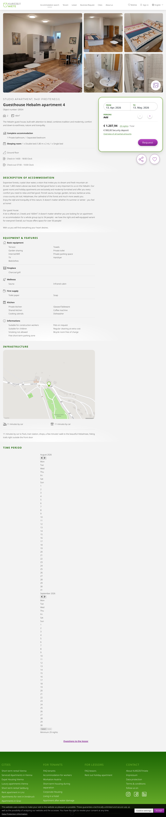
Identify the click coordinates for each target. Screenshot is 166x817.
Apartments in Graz (11, 800)
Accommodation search (49, 5)
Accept (159, 811)
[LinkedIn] (144, 794)
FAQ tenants (49, 770)
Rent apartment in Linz (13, 792)
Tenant (65, 5)
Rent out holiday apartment (98, 775)
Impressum (131, 775)
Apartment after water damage (58, 800)
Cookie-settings (143, 811)
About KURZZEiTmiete (137, 770)
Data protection (134, 779)
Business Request (87, 5)
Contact (132, 764)
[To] (144, 107)
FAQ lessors (90, 770)
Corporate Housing (52, 791)
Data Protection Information (14, 814)
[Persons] (145, 116)
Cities (100, 5)
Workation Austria (52, 779)
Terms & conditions (135, 783)
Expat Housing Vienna (13, 779)
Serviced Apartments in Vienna (17, 775)
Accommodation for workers (57, 775)
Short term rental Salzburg (15, 787)
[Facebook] (136, 794)
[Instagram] (128, 794)
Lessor (74, 5)
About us (109, 5)
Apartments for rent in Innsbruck (18, 796)
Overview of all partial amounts (117, 134)
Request (147, 142)
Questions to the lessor (75, 741)
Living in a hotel (51, 796)
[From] (117, 107)
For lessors (94, 764)
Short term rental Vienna (14, 770)
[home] (12, 5)
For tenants (53, 764)
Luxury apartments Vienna (15, 783)
